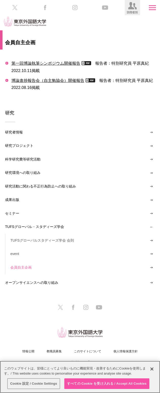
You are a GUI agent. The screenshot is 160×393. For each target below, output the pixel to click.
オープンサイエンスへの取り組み (31, 283)
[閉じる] (151, 369)
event (14, 254)
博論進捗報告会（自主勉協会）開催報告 (47, 80)
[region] (80, 377)
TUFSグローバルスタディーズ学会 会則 (42, 240)
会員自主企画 (21, 267)
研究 (9, 112)
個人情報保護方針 (125, 351)
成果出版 (12, 200)
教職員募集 (54, 351)
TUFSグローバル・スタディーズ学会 (34, 227)
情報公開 (28, 351)
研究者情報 (14, 132)
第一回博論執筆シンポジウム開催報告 (45, 63)
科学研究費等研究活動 (23, 159)
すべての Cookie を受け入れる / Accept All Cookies (107, 383)
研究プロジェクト (19, 146)
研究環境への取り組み (23, 173)
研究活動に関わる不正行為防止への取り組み (40, 186)
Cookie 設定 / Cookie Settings (33, 383)
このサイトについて (87, 351)
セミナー (12, 213)
